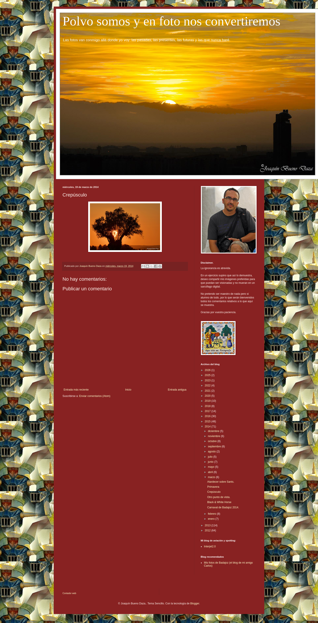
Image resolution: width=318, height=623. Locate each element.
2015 (208, 421)
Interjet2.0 (210, 546)
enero (211, 518)
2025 (208, 375)
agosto (212, 451)
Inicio (128, 389)
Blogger (194, 603)
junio (211, 461)
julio (210, 456)
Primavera (213, 486)
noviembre (214, 436)
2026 (208, 370)
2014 (208, 426)
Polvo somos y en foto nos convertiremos (171, 21)
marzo (212, 477)
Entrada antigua (177, 389)
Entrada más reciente (76, 389)
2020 (208, 395)
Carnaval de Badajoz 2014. (223, 507)
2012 (208, 530)
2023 (208, 380)
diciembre (214, 431)
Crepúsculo (214, 491)
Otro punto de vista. (218, 497)
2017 (208, 411)
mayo (211, 466)
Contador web (69, 593)
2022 (208, 385)
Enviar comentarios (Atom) (94, 396)
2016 (208, 416)
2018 (208, 406)
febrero (212, 513)
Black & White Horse (219, 502)
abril (211, 472)
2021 (208, 390)
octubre (212, 441)
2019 (208, 400)
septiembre (215, 446)
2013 (208, 525)
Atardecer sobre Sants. (220, 481)
